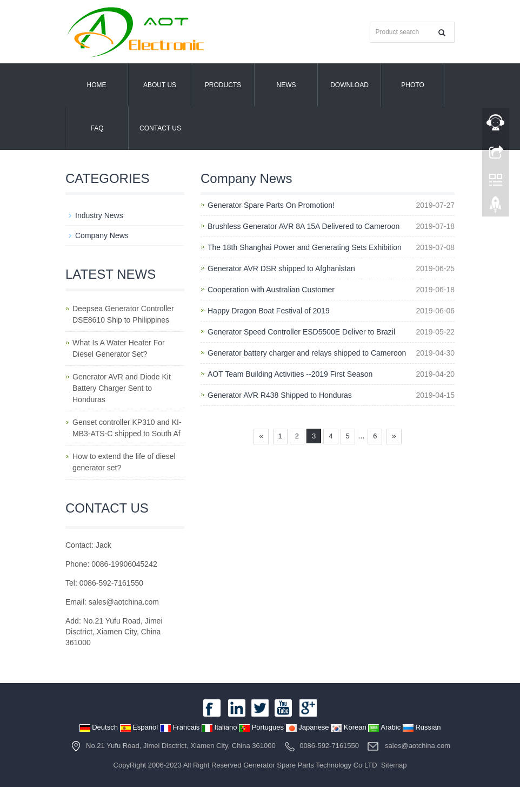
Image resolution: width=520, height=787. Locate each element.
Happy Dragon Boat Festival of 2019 (269, 310)
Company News (102, 235)
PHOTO (412, 85)
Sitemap (394, 765)
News (286, 85)
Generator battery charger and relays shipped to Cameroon (307, 353)
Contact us (160, 128)
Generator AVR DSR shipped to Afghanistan (281, 268)
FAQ (96, 128)
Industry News (99, 215)
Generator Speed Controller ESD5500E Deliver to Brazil (301, 331)
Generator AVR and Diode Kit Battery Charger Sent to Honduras (121, 388)
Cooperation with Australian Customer (271, 289)
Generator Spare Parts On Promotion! (271, 205)
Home (96, 85)
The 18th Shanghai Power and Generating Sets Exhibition (305, 247)
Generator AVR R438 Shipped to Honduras (280, 395)
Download (349, 85)
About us (159, 85)
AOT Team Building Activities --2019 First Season (290, 374)
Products (223, 85)
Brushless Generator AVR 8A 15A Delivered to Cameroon (303, 226)
